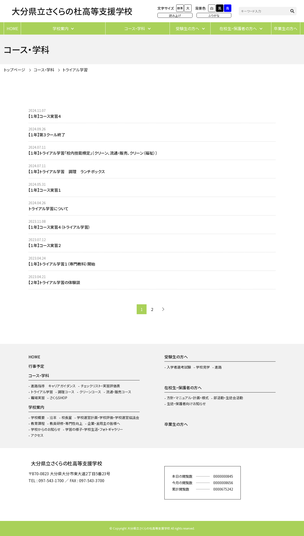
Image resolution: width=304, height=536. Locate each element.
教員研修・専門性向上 (66, 423)
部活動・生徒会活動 (228, 397)
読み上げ (175, 15)
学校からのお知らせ (45, 429)
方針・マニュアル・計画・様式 (188, 397)
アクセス (37, 435)
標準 (180, 8)
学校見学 (203, 367)
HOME (12, 28)
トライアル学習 (75, 70)
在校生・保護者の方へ (238, 28)
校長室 (67, 417)
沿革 (53, 417)
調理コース (66, 391)
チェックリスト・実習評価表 (100, 385)
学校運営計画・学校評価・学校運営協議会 (108, 417)
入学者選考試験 (179, 367)
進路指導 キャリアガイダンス (53, 385)
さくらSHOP (58, 397)
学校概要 (38, 417)
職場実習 (38, 397)
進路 (218, 367)
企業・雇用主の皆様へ (103, 423)
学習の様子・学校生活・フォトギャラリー (94, 429)
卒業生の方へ (285, 28)
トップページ (14, 70)
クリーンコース (90, 391)
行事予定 (36, 366)
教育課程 (38, 423)
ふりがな (213, 15)
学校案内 (60, 28)
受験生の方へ (187, 28)
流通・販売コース (118, 391)
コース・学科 (134, 28)
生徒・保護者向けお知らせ (186, 403)
